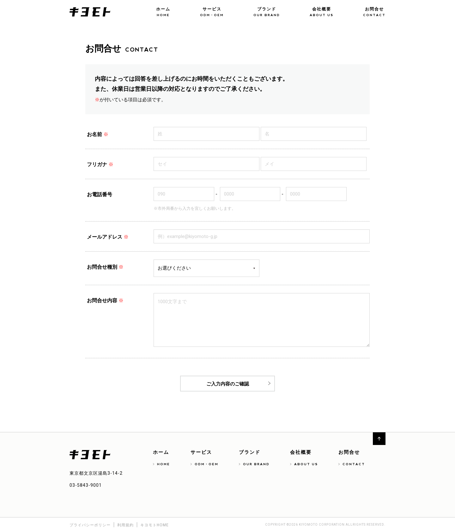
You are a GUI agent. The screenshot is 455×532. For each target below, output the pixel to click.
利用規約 (125, 525)
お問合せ (374, 12)
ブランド (266, 12)
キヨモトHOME (154, 525)
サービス (212, 12)
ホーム (163, 12)
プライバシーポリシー (90, 525)
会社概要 (321, 12)
